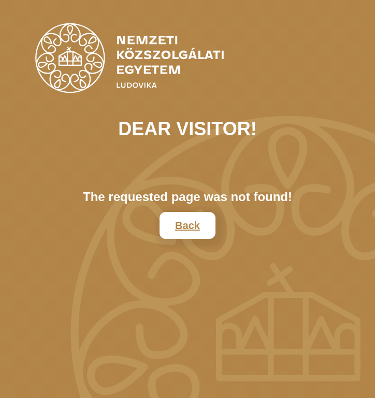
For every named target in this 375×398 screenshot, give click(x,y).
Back (187, 225)
